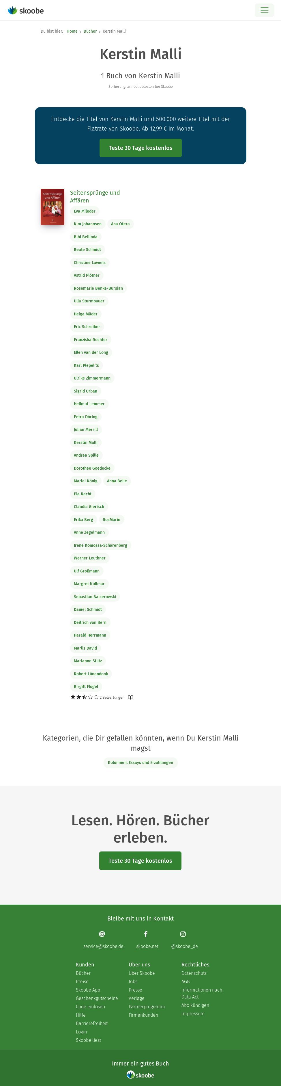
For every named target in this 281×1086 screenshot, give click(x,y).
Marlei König (86, 481)
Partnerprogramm (147, 1006)
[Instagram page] (184, 940)
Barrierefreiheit (92, 1023)
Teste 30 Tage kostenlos (141, 147)
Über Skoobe (142, 973)
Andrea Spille (86, 455)
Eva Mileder (84, 211)
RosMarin (111, 519)
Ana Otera (120, 224)
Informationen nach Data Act (201, 993)
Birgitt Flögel (86, 686)
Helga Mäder (86, 314)
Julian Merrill (86, 429)
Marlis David (85, 648)
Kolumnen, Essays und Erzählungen (140, 762)
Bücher (90, 31)
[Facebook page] (147, 940)
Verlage (137, 998)
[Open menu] (264, 10)
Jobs (133, 981)
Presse (135, 990)
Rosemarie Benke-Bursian (98, 288)
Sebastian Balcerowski (95, 596)
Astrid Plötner (87, 275)
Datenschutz (194, 973)
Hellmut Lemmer (89, 403)
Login (81, 1032)
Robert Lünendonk (91, 674)
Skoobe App (88, 990)
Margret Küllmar (89, 583)
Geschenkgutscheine (96, 998)
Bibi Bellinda (86, 237)
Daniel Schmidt (88, 609)
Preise (82, 981)
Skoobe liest (88, 1040)
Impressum (193, 1013)
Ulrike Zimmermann (92, 378)
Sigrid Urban (85, 391)
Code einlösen (90, 1006)
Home (72, 31)
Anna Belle (117, 481)
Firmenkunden (143, 1015)
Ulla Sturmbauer (89, 301)
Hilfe (81, 1015)
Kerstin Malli (86, 442)
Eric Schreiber (87, 326)
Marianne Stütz (88, 661)
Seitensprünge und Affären (95, 196)
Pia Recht (82, 494)
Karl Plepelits (86, 365)
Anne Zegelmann (89, 532)
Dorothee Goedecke (92, 468)
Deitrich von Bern (90, 622)
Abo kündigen (195, 1005)
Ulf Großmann (87, 571)
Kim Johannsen (88, 224)
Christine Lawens (90, 262)
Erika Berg (83, 519)
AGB (185, 981)
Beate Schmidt (87, 249)
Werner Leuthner (90, 558)
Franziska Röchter (90, 339)
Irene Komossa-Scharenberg (100, 545)
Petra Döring (86, 416)
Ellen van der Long (91, 352)
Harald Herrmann (90, 635)
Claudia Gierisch (89, 506)
